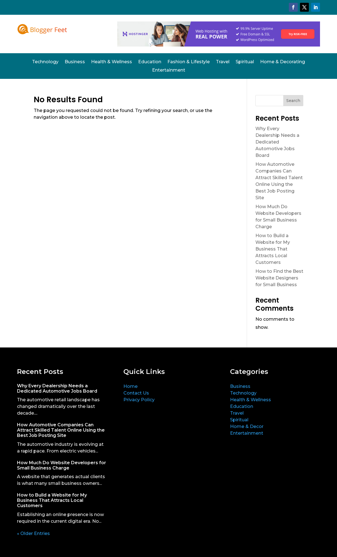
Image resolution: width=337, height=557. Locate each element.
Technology (45, 62)
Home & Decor (246, 426)
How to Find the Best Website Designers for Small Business (279, 278)
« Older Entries (33, 533)
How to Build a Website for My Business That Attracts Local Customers (272, 249)
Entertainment (168, 70)
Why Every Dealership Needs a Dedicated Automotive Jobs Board (277, 142)
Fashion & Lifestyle (188, 62)
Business (75, 62)
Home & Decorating (282, 62)
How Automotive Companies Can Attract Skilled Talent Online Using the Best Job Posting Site (61, 430)
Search (293, 100)
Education (149, 62)
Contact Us (136, 393)
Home (130, 386)
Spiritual (245, 62)
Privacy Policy (139, 399)
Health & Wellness (111, 62)
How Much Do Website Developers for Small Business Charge (61, 465)
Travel (222, 62)
